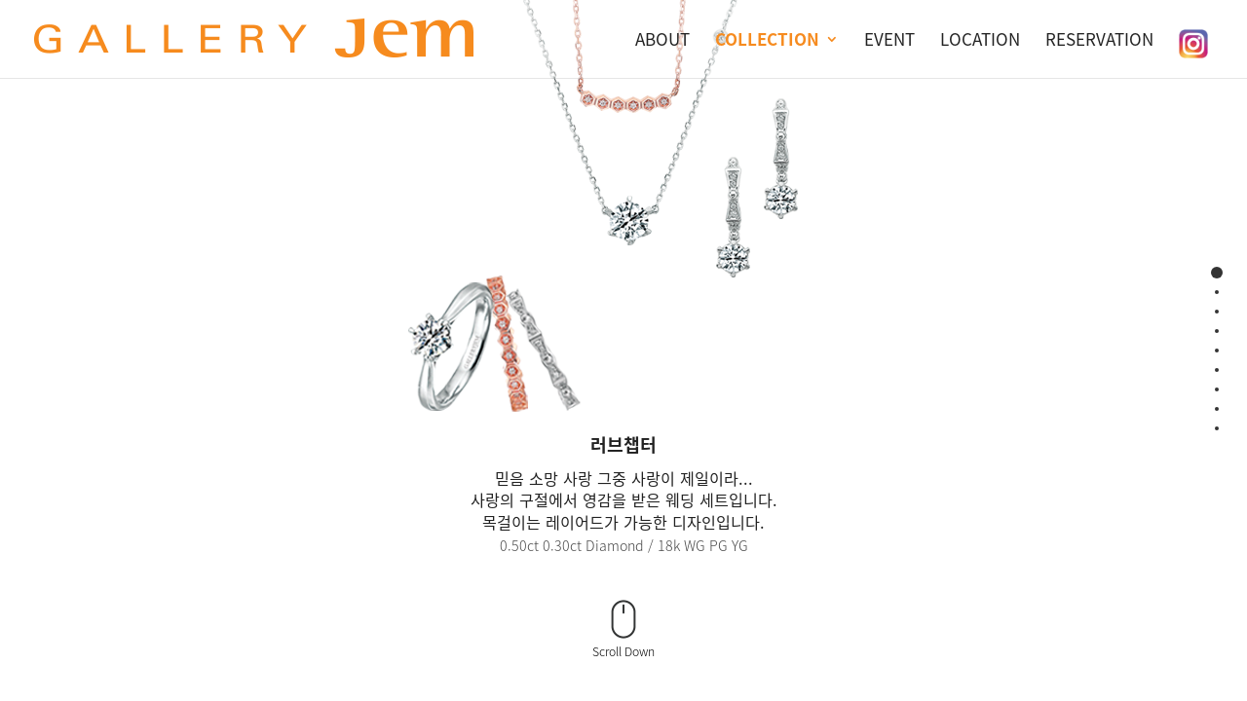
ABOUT (662, 38)
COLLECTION (767, 38)
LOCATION (980, 38)
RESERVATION (1099, 38)
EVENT (889, 38)
